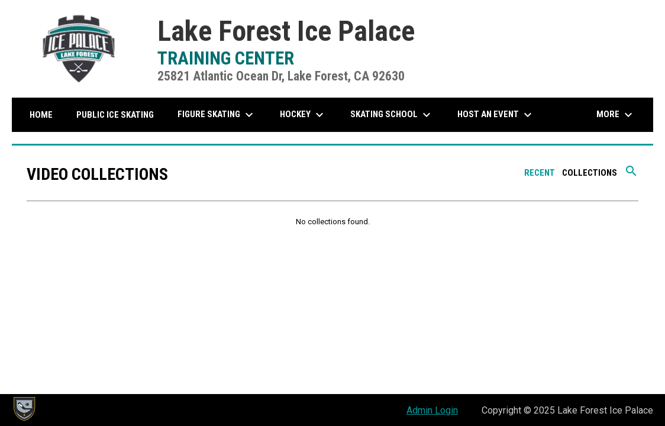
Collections (589, 172)
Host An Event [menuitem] (496, 115)
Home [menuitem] (41, 114)
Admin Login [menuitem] (432, 410)
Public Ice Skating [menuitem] (115, 114)
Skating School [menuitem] (392, 115)
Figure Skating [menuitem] (216, 115)
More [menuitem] (615, 115)
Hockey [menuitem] (303, 115)
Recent (539, 172)
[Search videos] (631, 175)
